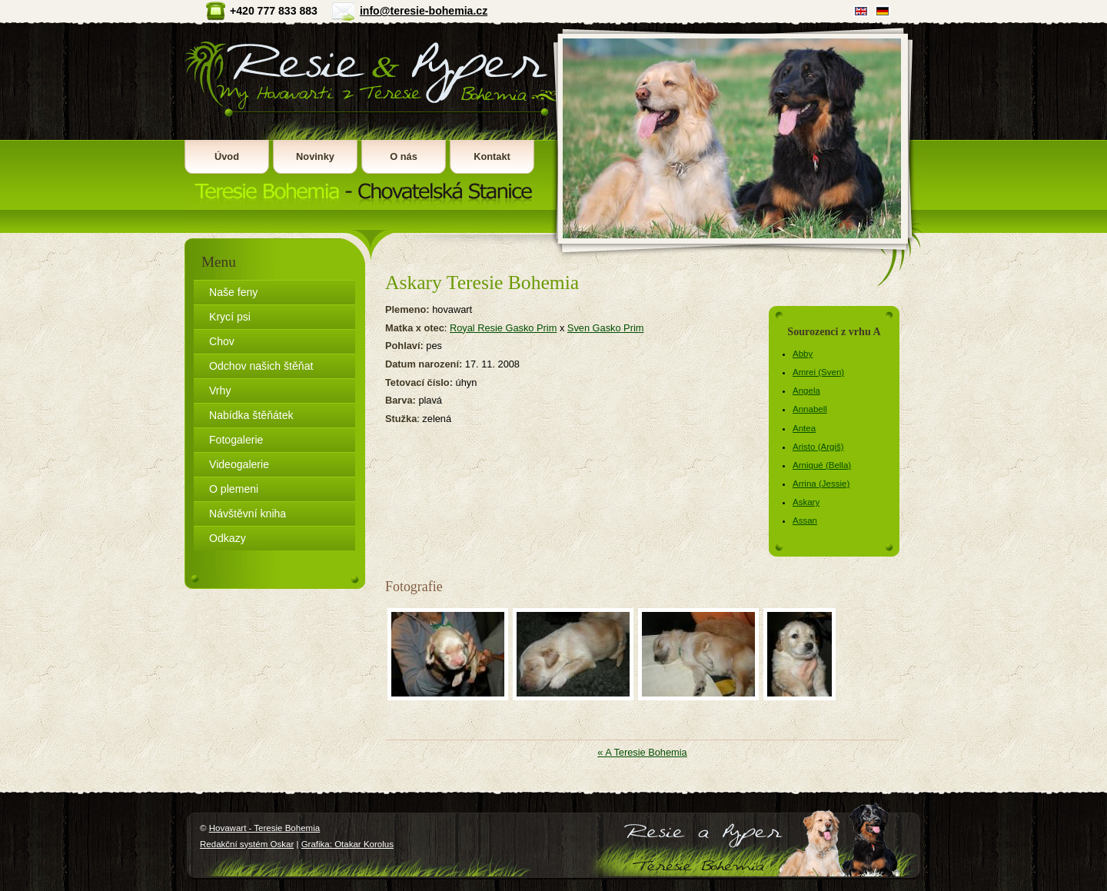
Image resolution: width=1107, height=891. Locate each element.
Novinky (315, 156)
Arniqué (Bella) (822, 465)
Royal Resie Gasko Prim (503, 328)
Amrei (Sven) (818, 372)
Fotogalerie (236, 440)
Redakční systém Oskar (247, 844)
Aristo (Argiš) (818, 446)
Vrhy (220, 390)
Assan (805, 520)
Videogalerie (239, 464)
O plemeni (233, 489)
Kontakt (492, 156)
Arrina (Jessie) (821, 483)
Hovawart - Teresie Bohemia (368, 116)
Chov (221, 341)
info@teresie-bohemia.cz (423, 11)
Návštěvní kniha (247, 513)
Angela (806, 390)
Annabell (810, 409)
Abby (803, 353)
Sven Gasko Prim (605, 328)
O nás (403, 156)
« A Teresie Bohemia (641, 752)
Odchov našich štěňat (261, 366)
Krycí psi (230, 317)
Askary (806, 502)
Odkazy (227, 538)
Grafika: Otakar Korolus (347, 844)
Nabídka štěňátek (251, 415)
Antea (804, 428)
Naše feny (233, 292)
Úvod (226, 156)
